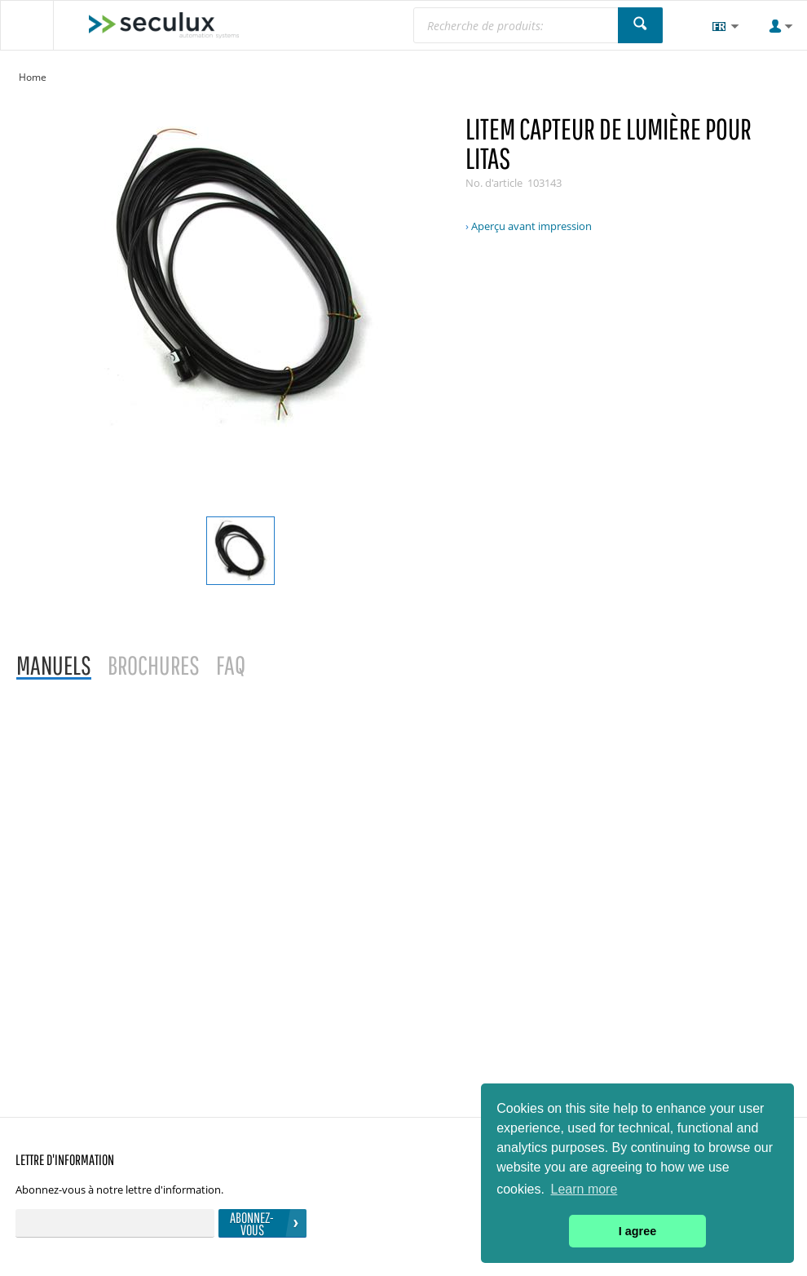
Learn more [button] (584, 1189)
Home (32, 77)
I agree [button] (637, 1231)
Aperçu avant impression (531, 226)
